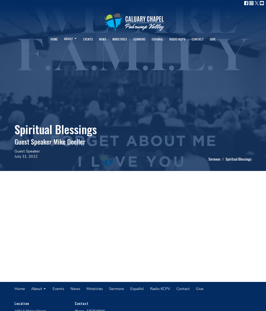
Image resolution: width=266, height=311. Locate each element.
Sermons (139, 39)
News (102, 39)
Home (54, 39)
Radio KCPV (177, 39)
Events (88, 39)
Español (157, 39)
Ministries (119, 39)
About (70, 38)
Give (213, 39)
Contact (198, 39)
